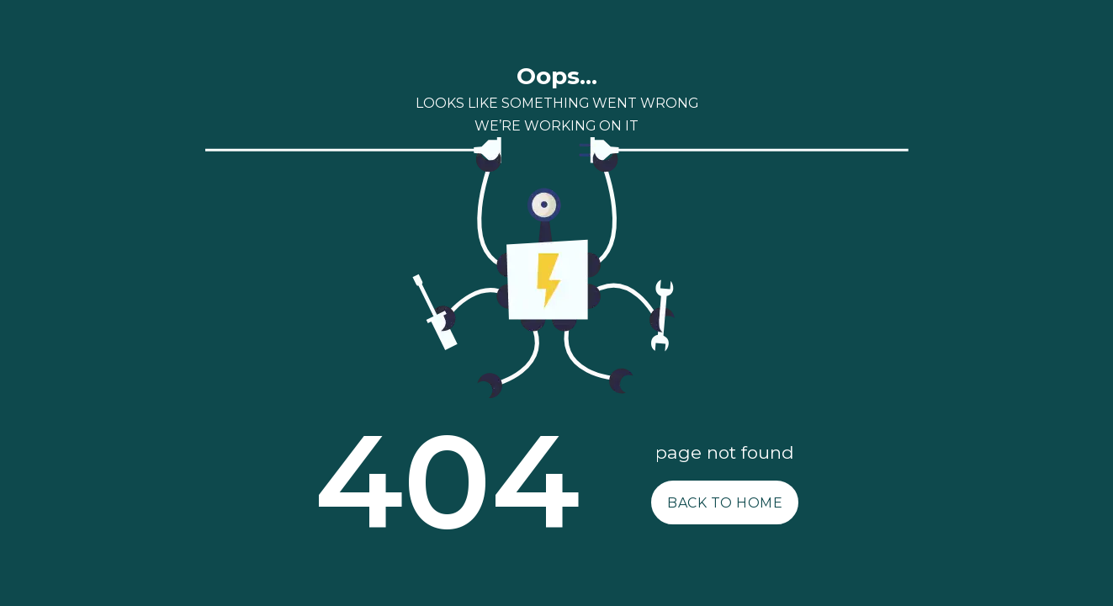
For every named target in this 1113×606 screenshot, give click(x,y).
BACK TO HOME (724, 503)
